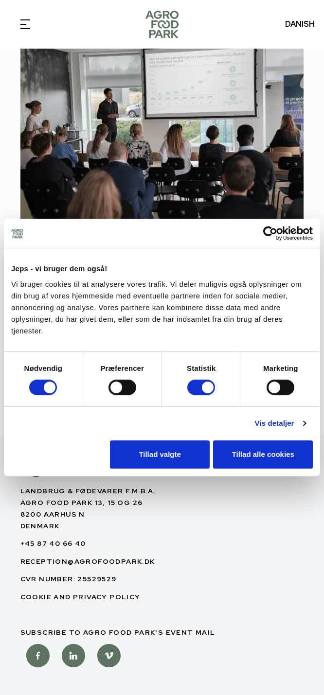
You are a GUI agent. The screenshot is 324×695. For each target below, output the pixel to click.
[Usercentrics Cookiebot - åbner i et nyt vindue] (270, 233)
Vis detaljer (274, 423)
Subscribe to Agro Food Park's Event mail (118, 632)
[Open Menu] (24, 24)
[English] (162, 24)
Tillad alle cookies (263, 454)
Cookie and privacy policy (80, 596)
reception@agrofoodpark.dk (87, 561)
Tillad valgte (159, 454)
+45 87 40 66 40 (53, 543)
